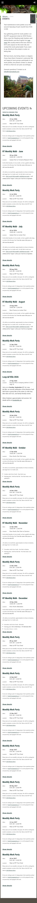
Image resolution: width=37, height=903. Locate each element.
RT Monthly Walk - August (13, 302)
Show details (7, 146)
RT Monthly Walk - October (14, 448)
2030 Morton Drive (10, 131)
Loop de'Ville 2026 (10, 377)
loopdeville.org (17, 400)
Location (4, 123)
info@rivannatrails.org (11, 72)
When (3, 119)
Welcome (4, 16)
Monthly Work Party (11, 115)
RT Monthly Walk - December (15, 598)
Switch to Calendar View (10, 112)
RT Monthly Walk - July (12, 226)
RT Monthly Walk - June (12, 151)
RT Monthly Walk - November (15, 523)
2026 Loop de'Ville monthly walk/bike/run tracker (18, 176)
